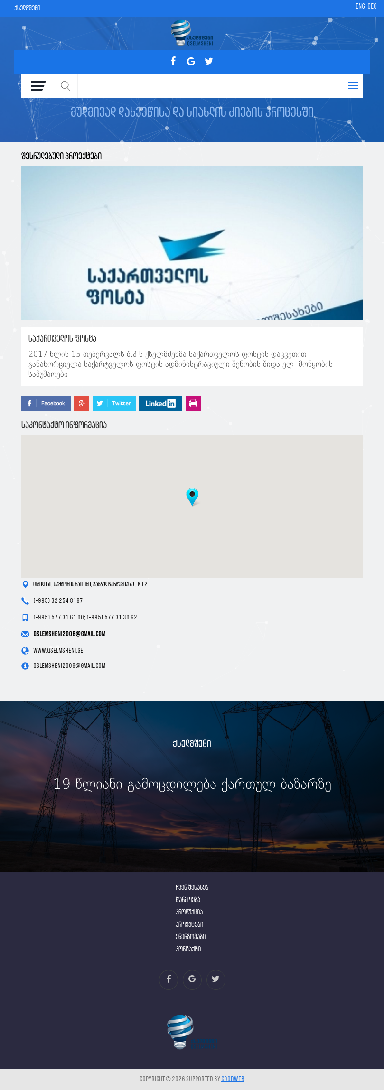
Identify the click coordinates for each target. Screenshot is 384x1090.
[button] (192, 497)
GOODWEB (232, 1079)
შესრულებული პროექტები (61, 157)
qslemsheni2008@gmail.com (69, 634)
